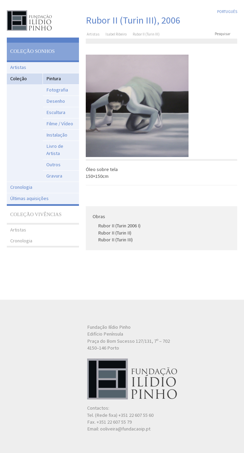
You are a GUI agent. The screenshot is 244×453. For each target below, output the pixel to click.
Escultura (55, 112)
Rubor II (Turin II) (114, 233)
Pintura (53, 78)
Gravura (54, 176)
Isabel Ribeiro (116, 34)
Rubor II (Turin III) (115, 240)
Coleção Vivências (36, 214)
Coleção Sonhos (32, 51)
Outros (53, 164)
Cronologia (21, 187)
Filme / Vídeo (59, 124)
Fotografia (57, 90)
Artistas (18, 67)
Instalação (56, 135)
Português (227, 11)
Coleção (18, 78)
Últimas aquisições (29, 198)
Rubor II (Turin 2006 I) (119, 226)
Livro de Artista (54, 150)
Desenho (55, 101)
